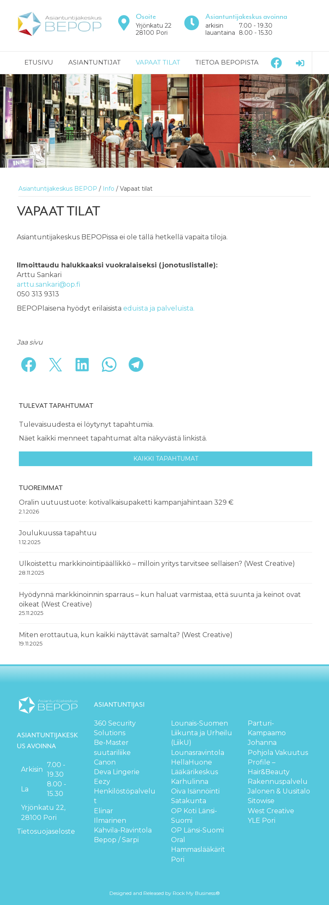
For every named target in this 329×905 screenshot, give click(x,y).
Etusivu (38, 62)
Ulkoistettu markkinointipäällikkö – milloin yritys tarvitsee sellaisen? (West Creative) (157, 564)
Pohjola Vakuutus (278, 753)
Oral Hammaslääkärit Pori (198, 849)
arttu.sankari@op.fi (48, 284)
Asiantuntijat (94, 62)
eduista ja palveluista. (158, 308)
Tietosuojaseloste (46, 831)
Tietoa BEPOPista (227, 62)
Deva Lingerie (117, 772)
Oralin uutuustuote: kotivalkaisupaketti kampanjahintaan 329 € (127, 502)
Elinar (103, 811)
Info (108, 188)
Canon (105, 762)
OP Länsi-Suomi (197, 830)
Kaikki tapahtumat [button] (165, 458)
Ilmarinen (110, 821)
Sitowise (261, 801)
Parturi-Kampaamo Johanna (267, 733)
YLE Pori (261, 821)
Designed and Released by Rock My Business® (164, 893)
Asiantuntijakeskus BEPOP (57, 188)
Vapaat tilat (158, 62)
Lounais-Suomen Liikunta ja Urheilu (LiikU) (201, 733)
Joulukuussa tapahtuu (58, 533)
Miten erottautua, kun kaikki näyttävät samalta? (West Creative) (126, 635)
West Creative (271, 811)
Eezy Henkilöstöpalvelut (124, 791)
